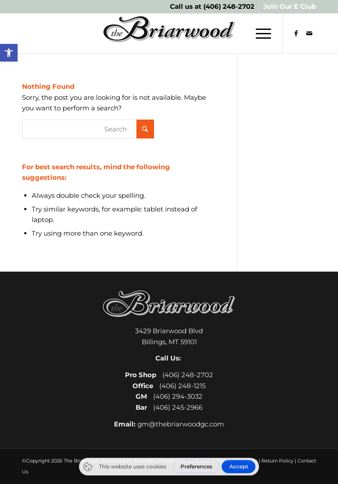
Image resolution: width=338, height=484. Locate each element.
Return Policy (277, 461)
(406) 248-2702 (228, 6)
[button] (9, 53)
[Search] (88, 129)
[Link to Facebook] (296, 33)
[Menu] (259, 33)
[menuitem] (287, 6)
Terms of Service (214, 461)
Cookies (247, 461)
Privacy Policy (174, 461)
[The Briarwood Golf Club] (169, 33)
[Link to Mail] (309, 33)
